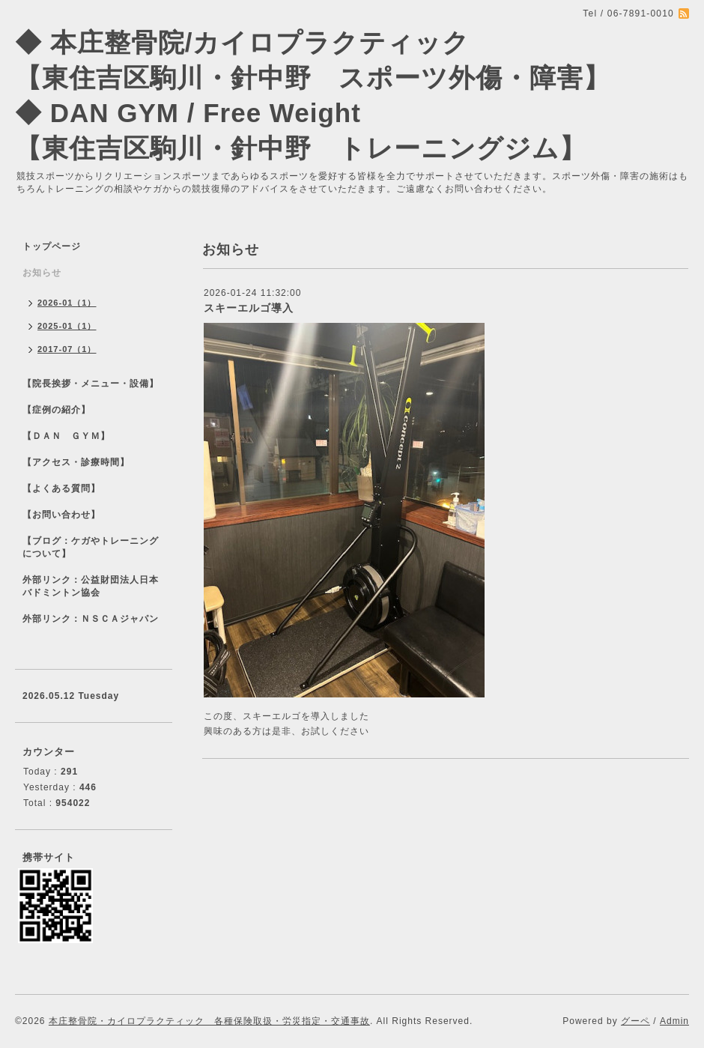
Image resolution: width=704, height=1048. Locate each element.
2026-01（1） (67, 302)
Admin (674, 1021)
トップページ (51, 246)
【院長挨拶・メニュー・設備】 (90, 383)
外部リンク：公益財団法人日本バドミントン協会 (90, 586)
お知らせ (41, 272)
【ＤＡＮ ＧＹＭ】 (66, 436)
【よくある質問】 (61, 488)
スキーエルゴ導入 (249, 308)
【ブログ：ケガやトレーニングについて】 (90, 547)
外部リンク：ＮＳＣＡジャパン (90, 619)
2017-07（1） (67, 349)
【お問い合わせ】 (61, 514)
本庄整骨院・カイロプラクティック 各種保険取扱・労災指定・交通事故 (209, 1021)
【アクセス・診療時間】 (76, 462)
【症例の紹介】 (56, 410)
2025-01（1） (67, 325)
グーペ (635, 1021)
